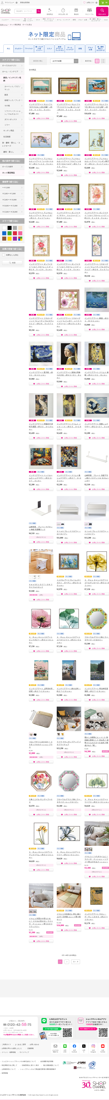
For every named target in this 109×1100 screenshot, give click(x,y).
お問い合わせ (34, 1044)
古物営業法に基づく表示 (30, 1065)
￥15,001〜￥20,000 (9, 212)
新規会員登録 (25, 2)
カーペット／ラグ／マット (12, 88)
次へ (74, 961)
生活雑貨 (6, 137)
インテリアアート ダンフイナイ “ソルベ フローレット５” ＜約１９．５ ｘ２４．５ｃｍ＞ (69, 266)
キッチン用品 (8, 131)
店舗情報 (30, 1048)
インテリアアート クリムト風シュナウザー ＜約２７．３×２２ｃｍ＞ (69, 478)
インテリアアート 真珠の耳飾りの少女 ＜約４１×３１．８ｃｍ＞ (69, 375)
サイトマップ (24, 1052)
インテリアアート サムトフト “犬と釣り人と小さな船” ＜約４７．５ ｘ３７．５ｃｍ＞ (96, 107)
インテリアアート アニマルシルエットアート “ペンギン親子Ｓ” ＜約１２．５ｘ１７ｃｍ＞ (97, 161)
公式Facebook (74, 1051)
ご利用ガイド (6, 1044)
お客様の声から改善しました (12, 1048)
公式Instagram (93, 1051)
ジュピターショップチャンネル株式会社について (19, 1061)
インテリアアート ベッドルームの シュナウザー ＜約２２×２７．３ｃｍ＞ (40, 478)
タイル (97, 61)
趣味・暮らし (8, 152)
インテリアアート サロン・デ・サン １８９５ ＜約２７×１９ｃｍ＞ (96, 916)
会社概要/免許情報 (46, 1061)
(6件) (41, 936)
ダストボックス (10, 119)
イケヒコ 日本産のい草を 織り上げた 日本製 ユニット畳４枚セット (69, 916)
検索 (14, 263)
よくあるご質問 (20, 1044)
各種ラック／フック (12, 100)
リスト (103, 61)
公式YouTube (102, 1051)
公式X (84, 1051)
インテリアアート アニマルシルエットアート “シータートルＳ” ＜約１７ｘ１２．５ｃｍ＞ (41, 161)
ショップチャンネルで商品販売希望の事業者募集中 (38, 1069)
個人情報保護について (51, 1065)
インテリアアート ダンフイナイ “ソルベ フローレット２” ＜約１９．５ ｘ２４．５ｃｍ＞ (97, 215)
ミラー (7, 125)
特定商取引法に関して (9, 1065)
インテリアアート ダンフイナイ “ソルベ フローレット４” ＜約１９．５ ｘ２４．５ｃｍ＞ (41, 266)
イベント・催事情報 (9, 1052)
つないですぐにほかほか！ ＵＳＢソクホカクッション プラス (40, 744)
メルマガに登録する (55, 1051)
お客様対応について (9, 1069)
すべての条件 (7, 167)
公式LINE (64, 1051)
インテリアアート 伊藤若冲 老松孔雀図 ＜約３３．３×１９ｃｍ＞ (41, 426)
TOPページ (4, 25)
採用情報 (5, 1073)
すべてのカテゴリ (9, 65)
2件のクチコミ (97, 810)
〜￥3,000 (6, 188)
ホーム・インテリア (10, 71)
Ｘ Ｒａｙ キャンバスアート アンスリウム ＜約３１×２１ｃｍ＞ (41, 854)
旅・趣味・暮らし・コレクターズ (11, 144)
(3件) (41, 595)
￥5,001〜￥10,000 (9, 200)
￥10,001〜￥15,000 (9, 206)
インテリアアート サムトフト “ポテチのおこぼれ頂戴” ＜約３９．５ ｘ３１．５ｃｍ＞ (40, 107)
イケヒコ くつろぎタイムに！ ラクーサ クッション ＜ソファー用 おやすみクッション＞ (96, 859)
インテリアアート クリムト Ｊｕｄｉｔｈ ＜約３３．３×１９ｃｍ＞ (69, 426)
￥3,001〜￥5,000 (9, 194)
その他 (7, 106)
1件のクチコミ (41, 537)
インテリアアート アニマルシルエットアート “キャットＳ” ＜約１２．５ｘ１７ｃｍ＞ (40, 215)
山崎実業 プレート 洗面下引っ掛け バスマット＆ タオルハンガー (97, 478)
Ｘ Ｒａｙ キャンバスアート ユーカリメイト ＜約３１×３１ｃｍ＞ (69, 639)
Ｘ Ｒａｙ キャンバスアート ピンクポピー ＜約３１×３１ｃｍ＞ (41, 639)
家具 (6, 95)
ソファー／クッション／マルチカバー (12, 112)
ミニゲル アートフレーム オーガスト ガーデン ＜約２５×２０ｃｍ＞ (69, 582)
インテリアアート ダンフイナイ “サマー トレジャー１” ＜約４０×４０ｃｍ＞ (69, 215)
